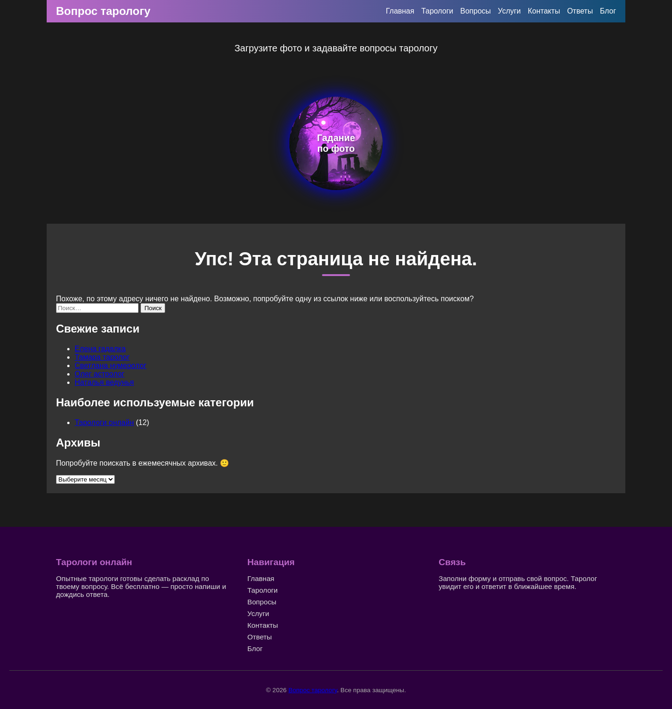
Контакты (544, 11)
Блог (608, 11)
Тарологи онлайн (104, 422)
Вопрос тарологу (103, 11)
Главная (400, 11)
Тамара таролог (102, 357)
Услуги (509, 11)
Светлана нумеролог (111, 365)
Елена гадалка (100, 349)
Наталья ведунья (104, 382)
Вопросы (475, 11)
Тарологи (437, 11)
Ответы (580, 11)
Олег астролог (100, 374)
